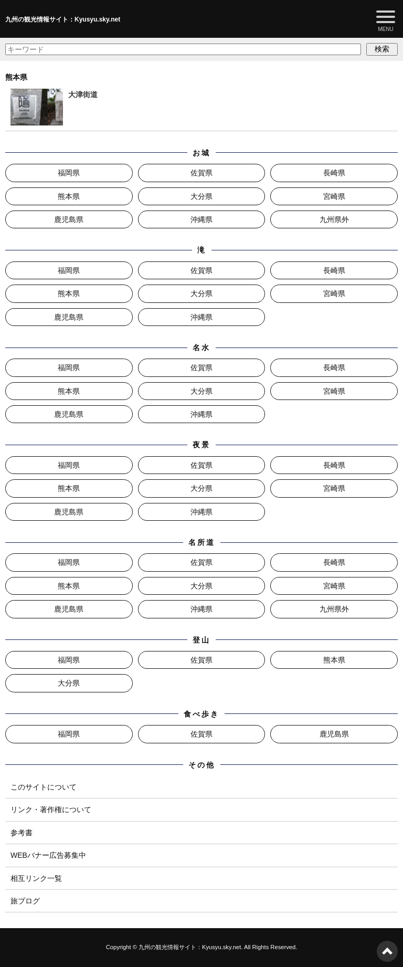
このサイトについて (43, 787)
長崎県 (334, 173)
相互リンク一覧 (36, 878)
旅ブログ (25, 901)
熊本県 (69, 196)
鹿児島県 (68, 219)
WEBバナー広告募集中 (48, 855)
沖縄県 (201, 219)
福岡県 (69, 173)
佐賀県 (201, 173)
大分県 (201, 196)
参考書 (21, 832)
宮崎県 (334, 196)
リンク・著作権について (50, 809)
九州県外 (334, 219)
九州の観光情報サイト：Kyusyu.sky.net (62, 19)
